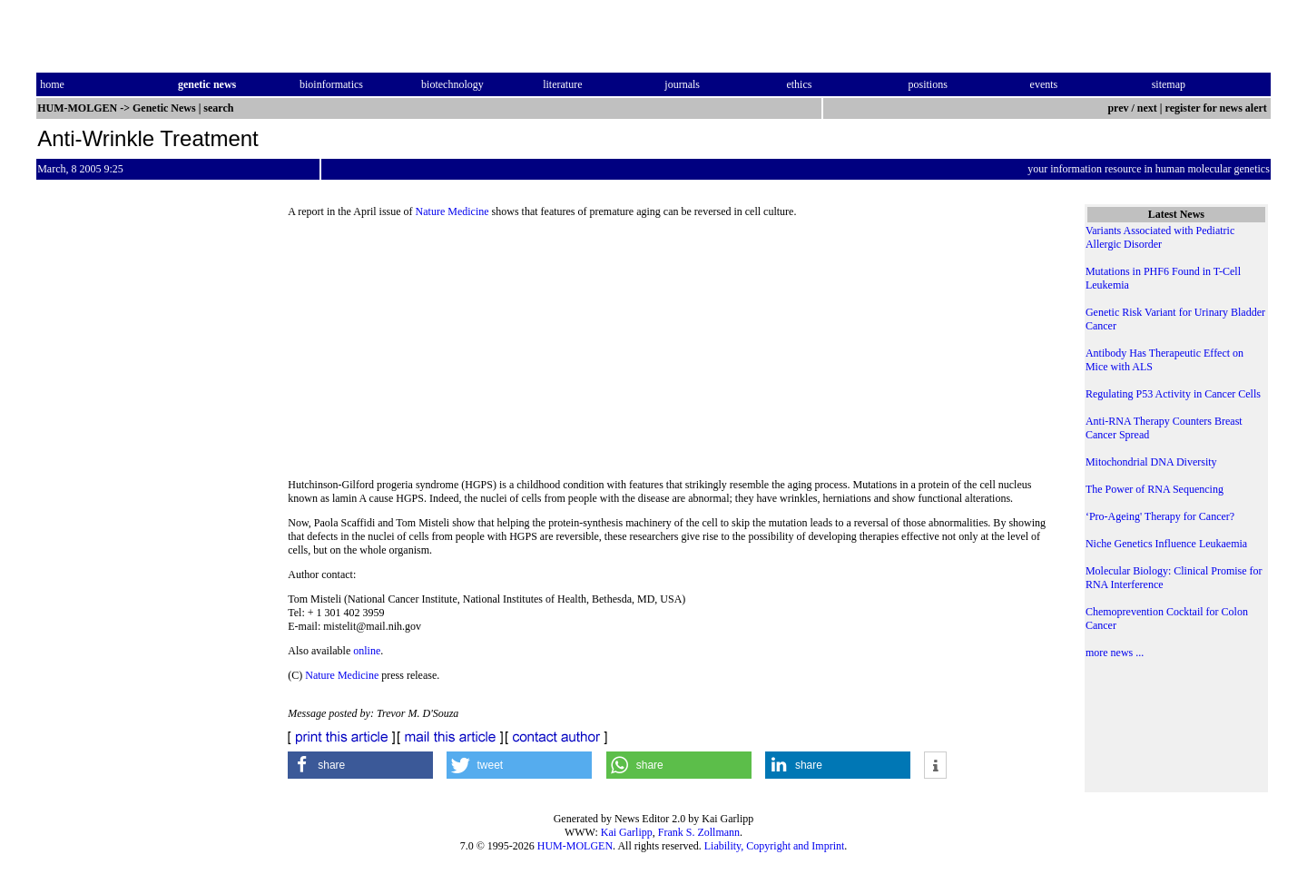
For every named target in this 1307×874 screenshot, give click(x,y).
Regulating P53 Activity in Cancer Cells (1173, 394)
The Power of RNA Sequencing (1154, 489)
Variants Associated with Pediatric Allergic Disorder (1160, 237)
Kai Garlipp (627, 832)
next (1147, 108)
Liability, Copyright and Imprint (774, 846)
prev (1117, 108)
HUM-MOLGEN (575, 846)
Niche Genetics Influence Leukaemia (1166, 543)
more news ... (1115, 652)
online (366, 650)
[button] (360, 765)
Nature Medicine (452, 211)
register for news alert (1217, 108)
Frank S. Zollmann (699, 832)
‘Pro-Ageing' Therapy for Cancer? (1160, 516)
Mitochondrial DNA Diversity (1151, 462)
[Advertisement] (672, 354)
